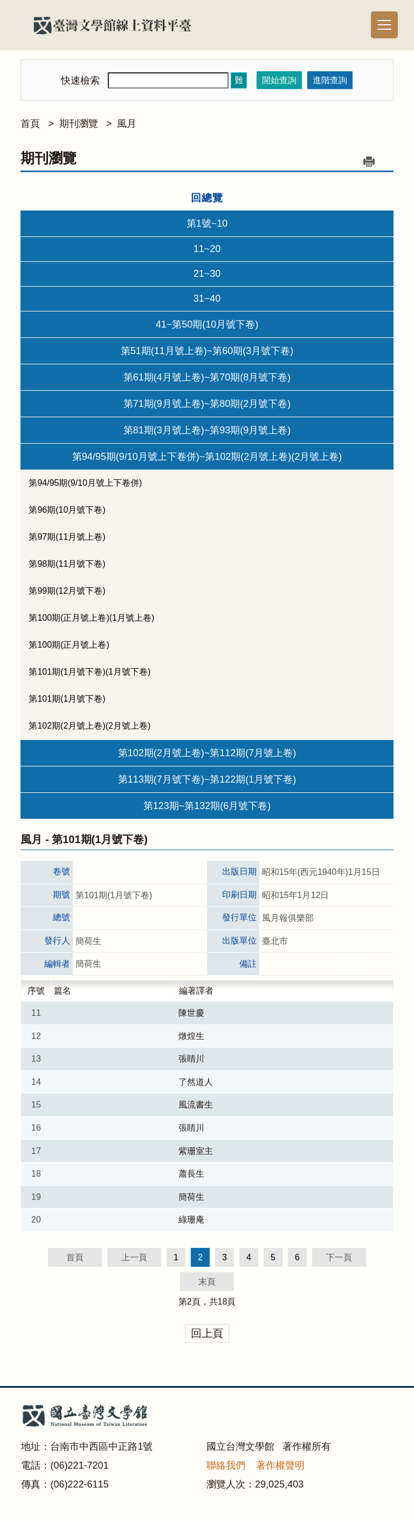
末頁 (207, 1281)
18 (222, 1301)
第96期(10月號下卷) (67, 509)
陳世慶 (191, 1012)
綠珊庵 (191, 1219)
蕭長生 (191, 1173)
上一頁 (134, 1257)
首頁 (30, 123)
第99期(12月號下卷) (67, 590)
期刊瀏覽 (78, 123)
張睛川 (191, 1058)
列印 (369, 161)
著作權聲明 (280, 1465)
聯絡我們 (225, 1465)
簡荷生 (191, 1196)
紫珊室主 (195, 1151)
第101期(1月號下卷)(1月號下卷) (89, 671)
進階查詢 (330, 80)
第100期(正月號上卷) (69, 644)
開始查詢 (279, 80)
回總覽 (207, 197)
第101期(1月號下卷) (67, 698)
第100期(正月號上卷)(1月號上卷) (91, 617)
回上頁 (207, 1333)
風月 (126, 123)
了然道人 (195, 1082)
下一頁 (339, 1257)
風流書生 (195, 1104)
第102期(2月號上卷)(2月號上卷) (89, 725)
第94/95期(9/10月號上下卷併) (85, 482)
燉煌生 (191, 1036)
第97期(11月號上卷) (67, 536)
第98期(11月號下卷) (67, 563)
